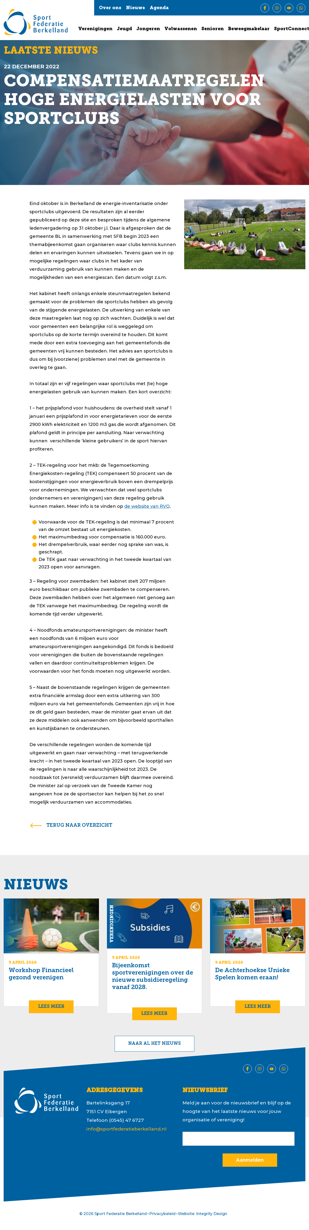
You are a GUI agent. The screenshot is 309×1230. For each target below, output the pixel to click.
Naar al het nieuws (154, 1043)
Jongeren (148, 29)
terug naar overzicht (79, 825)
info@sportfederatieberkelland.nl (126, 1129)
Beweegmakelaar (249, 29)
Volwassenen (180, 29)
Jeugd (124, 29)
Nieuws (135, 8)
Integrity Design (211, 1213)
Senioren (212, 29)
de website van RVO (147, 506)
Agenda (159, 8)
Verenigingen (95, 29)
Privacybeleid (162, 1213)
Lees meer (51, 1006)
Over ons (110, 8)
